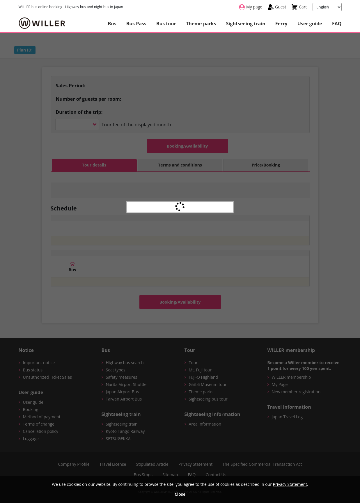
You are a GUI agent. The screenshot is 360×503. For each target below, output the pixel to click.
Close (180, 494)
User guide (309, 23)
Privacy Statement (290, 484)
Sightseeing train (245, 23)
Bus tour (166, 23)
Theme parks (201, 23)
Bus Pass (136, 23)
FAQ (337, 23)
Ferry (281, 23)
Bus (112, 23)
